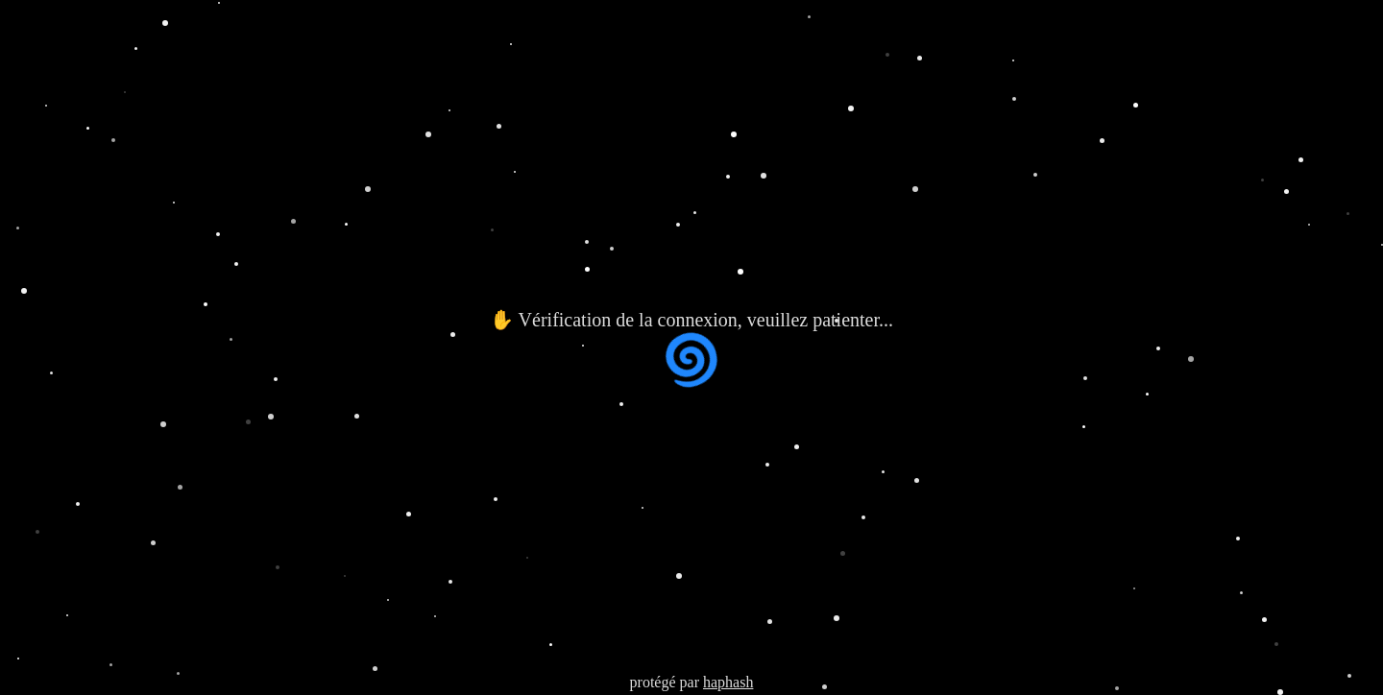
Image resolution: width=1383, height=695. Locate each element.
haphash (728, 682)
